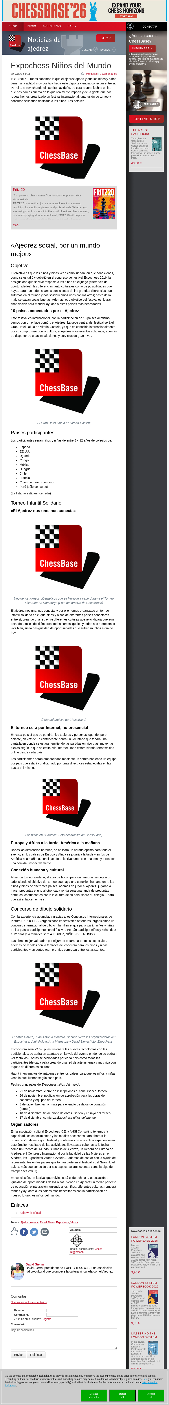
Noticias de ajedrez (44, 44)
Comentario (18, 1324)
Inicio (31, 26)
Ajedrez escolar (29, 1222)
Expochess (62, 1222)
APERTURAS (52, 26)
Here (144, 1379)
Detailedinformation (94, 1395)
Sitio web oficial (30, 1213)
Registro (46, 1319)
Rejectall (122, 1395)
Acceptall (151, 1395)
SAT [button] (72, 26)
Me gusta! (92, 73)
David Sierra (47, 1222)
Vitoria (74, 1222)
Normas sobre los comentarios (29, 1302)
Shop (13, 26)
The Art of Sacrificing (141, 132)
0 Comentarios (108, 73)
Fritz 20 (19, 190)
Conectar (150, 26)
